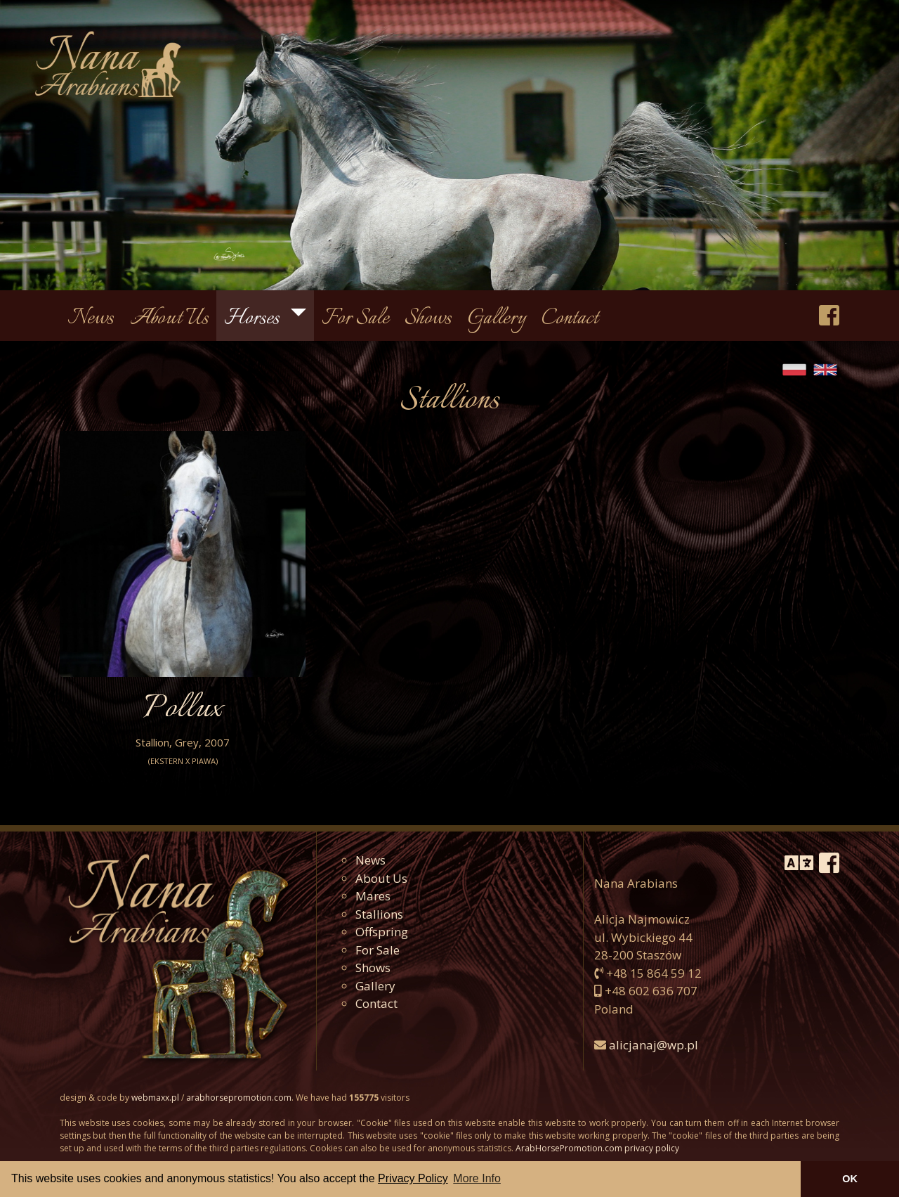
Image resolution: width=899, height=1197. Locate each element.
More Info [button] (477, 1178)
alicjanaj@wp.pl (653, 1045)
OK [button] (850, 1178)
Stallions (379, 914)
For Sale (355, 318)
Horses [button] (254, 318)
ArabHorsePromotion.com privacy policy (597, 1148)
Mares (373, 896)
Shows (428, 318)
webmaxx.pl (155, 1098)
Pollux (183, 709)
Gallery (497, 318)
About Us (169, 318)
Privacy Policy (413, 1178)
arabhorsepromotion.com (238, 1098)
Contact (570, 318)
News (90, 318)
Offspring (381, 932)
